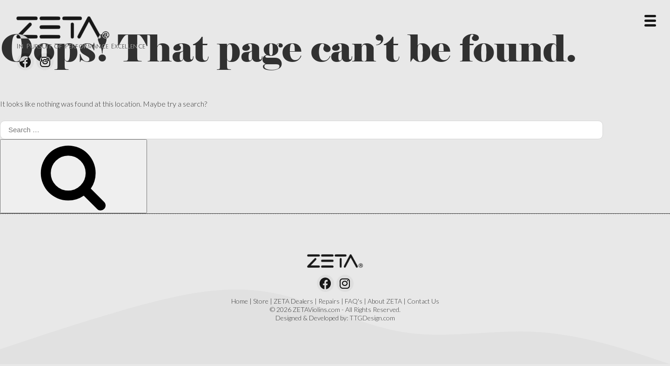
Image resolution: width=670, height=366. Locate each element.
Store (260, 301)
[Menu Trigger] (650, 20)
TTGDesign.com (372, 318)
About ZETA (385, 301)
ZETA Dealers (293, 301)
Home (239, 301)
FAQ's (353, 301)
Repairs (329, 301)
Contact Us (423, 301)
